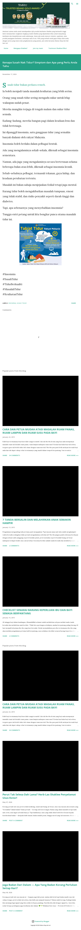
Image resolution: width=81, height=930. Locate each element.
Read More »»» (72, 455)
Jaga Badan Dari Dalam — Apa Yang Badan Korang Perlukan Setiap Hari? (40, 886)
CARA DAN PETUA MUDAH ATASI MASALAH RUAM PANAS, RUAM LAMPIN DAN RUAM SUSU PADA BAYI (39, 431)
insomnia (12, 303)
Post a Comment (16, 820)
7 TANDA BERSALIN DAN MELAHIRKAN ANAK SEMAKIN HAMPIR (37, 521)
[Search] (72, 4)
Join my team (37, 48)
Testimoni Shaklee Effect (56, 48)
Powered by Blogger (40, 921)
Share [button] (73, 303)
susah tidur (21, 303)
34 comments (14, 455)
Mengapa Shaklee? (19, 48)
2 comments (14, 546)
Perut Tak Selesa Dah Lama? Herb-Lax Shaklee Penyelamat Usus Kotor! (39, 796)
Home (5, 48)
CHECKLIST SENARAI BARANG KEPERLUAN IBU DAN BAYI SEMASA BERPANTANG (37, 611)
